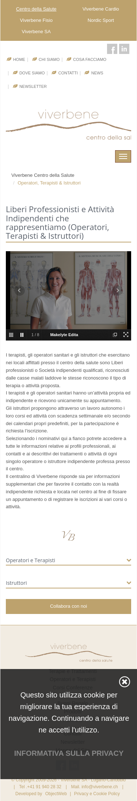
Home (19, 59)
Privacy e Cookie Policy (97, 793)
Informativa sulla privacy (69, 753)
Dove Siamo (32, 73)
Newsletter (33, 86)
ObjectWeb (56, 793)
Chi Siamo (49, 59)
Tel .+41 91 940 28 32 (40, 786)
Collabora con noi (68, 606)
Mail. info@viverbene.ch (94, 786)
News (97, 73)
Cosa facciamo (89, 59)
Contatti (67, 73)
